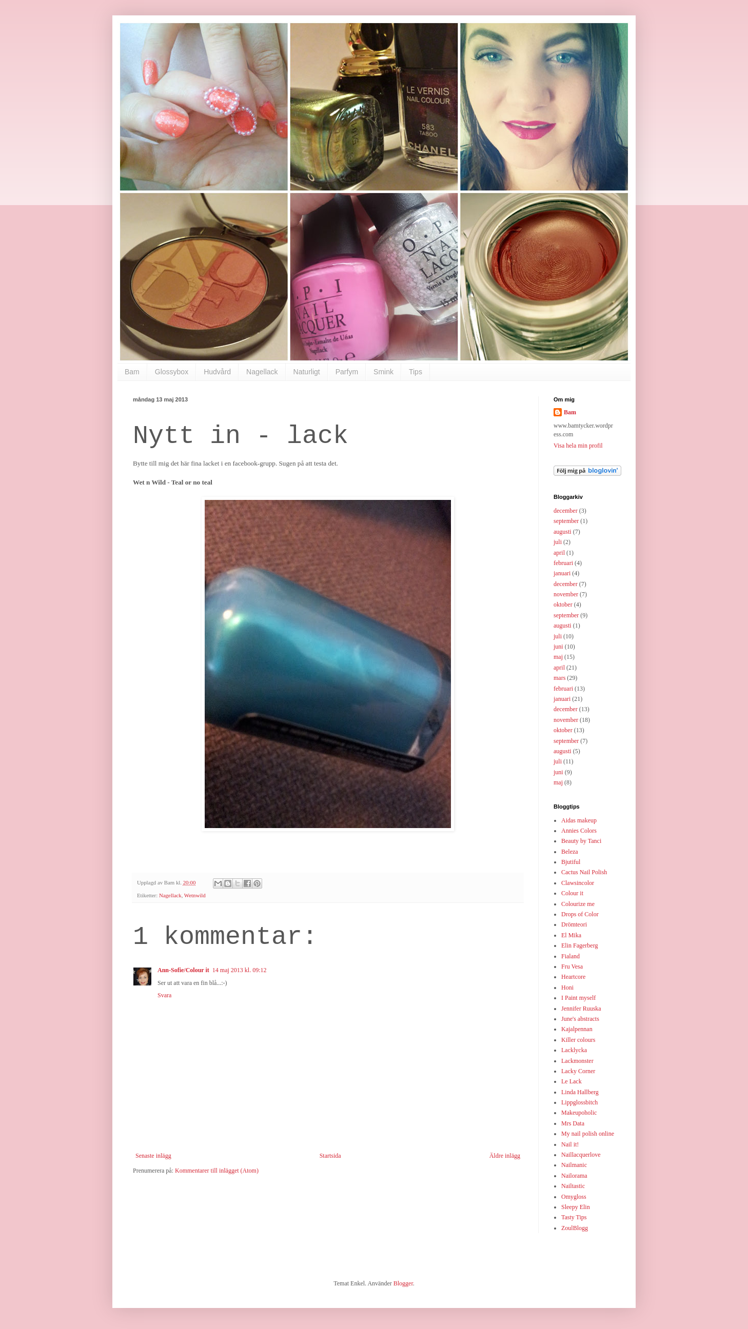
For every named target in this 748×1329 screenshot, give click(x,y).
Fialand (570, 956)
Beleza (569, 851)
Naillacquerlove (581, 1154)
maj (558, 656)
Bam (132, 372)
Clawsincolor (577, 883)
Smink (383, 372)
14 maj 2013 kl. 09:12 (239, 970)
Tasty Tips (574, 1217)
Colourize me (578, 904)
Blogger (403, 1283)
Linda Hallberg (580, 1092)
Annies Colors (579, 830)
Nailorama (574, 1175)
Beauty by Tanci (581, 840)
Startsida (330, 1155)
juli (558, 542)
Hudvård (217, 372)
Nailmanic (574, 1165)
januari (562, 573)
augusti (563, 531)
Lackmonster (577, 1060)
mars (559, 677)
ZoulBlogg (574, 1228)
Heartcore (573, 976)
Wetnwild (195, 895)
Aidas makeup (579, 820)
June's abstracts (580, 1018)
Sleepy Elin (575, 1207)
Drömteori (574, 924)
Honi (567, 987)
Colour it (572, 893)
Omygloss (573, 1196)
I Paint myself (578, 997)
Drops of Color (580, 914)
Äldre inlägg (504, 1155)
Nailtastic (573, 1186)
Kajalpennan (577, 1029)
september (566, 521)
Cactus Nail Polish (584, 872)
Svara (164, 995)
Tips (415, 372)
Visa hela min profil (578, 445)
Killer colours (578, 1039)
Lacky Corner (578, 1071)
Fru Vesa (572, 966)
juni (558, 646)
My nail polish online (587, 1133)
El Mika (571, 935)
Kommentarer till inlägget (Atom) (217, 1170)
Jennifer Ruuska (581, 1008)
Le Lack (571, 1081)
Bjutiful (570, 861)
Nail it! (570, 1144)
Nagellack (262, 372)
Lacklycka (574, 1050)
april (559, 552)
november (566, 594)
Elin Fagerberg (579, 945)
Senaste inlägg (153, 1155)
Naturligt (306, 372)
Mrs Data (572, 1123)
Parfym (347, 372)
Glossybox (171, 372)
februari (563, 563)
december (566, 510)
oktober (563, 604)
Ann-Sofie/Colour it (183, 970)
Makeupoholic (579, 1112)
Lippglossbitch (579, 1102)
